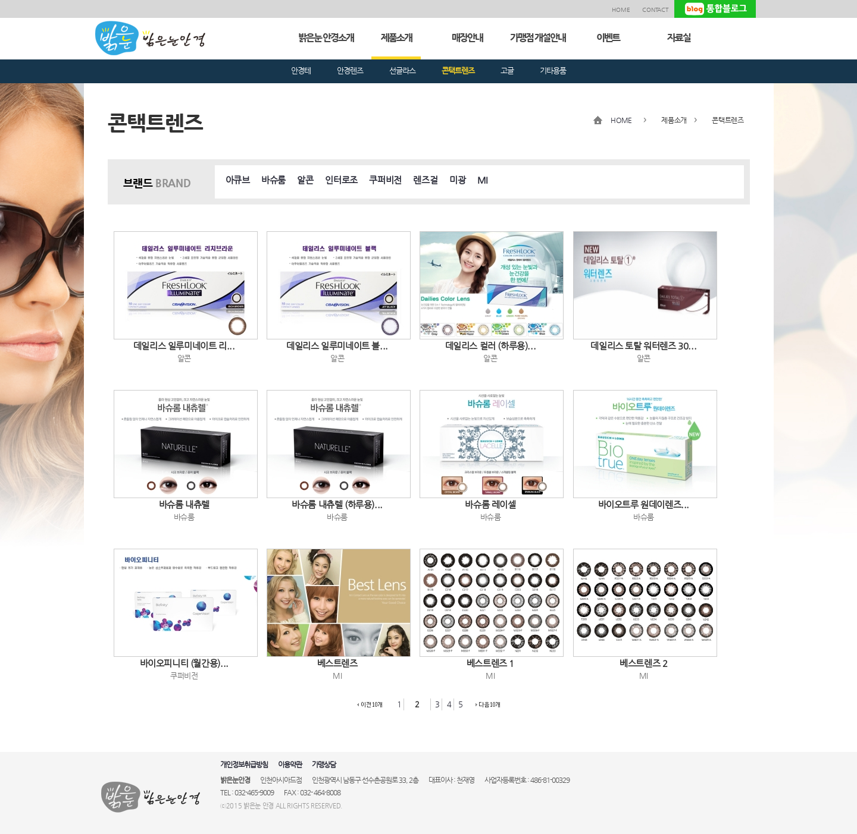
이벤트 (608, 37)
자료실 (678, 37)
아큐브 (238, 180)
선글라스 (402, 70)
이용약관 (290, 764)
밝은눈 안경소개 (326, 37)
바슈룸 (273, 180)
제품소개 (396, 37)
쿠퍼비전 (385, 180)
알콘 (305, 180)
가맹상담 (324, 764)
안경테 (301, 70)
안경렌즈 (350, 70)
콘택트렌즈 (458, 70)
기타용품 (553, 70)
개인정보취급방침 (244, 764)
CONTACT (655, 10)
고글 (507, 70)
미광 (457, 180)
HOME (621, 10)
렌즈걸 (425, 180)
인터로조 (341, 180)
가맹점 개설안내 (537, 37)
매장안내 (467, 37)
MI (482, 180)
